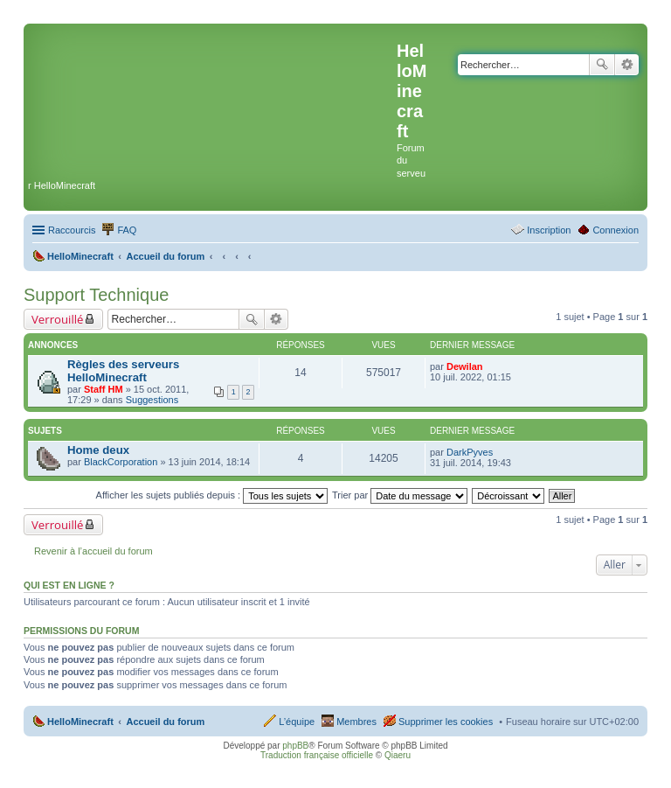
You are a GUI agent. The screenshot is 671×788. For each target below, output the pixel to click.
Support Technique (96, 294)
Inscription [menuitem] (549, 230)
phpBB (295, 745)
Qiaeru (397, 755)
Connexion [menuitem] (615, 230)
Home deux (98, 450)
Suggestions (152, 399)
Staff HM (103, 389)
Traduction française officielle (316, 755)
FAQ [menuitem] (126, 230)
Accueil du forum (165, 721)
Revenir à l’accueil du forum (93, 551)
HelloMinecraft (80, 721)
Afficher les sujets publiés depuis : (212, 495)
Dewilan (464, 366)
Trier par (399, 495)
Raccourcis (71, 230)
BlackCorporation (120, 462)
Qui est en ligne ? (69, 585)
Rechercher (602, 64)
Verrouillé (57, 319)
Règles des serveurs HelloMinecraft (123, 371)
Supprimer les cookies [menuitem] (445, 721)
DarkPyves (469, 452)
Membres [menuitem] (356, 721)
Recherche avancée (627, 64)
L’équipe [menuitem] (297, 721)
